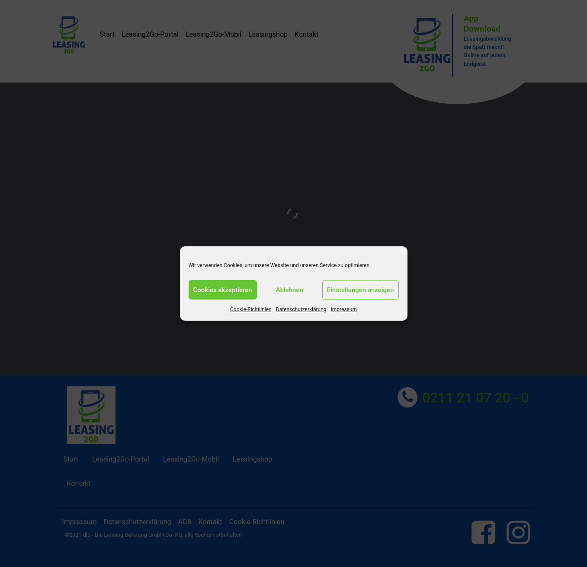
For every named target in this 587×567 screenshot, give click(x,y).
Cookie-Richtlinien (251, 309)
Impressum (344, 309)
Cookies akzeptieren (222, 290)
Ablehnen (289, 290)
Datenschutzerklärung (301, 309)
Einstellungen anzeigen (360, 290)
